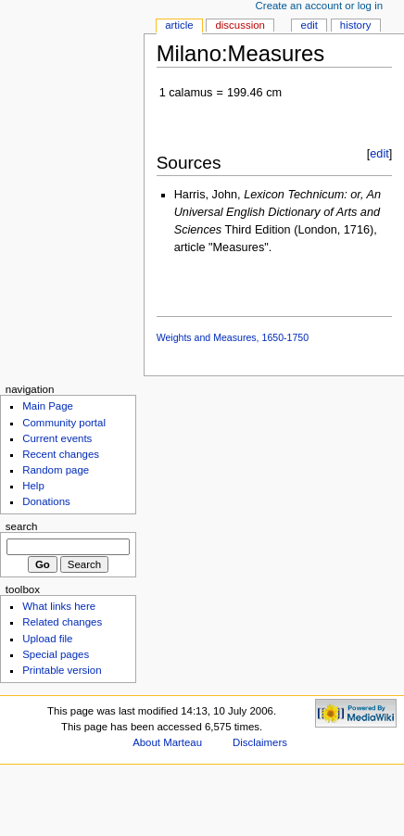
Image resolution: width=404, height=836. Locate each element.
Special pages (55, 654)
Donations (46, 501)
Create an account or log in (320, 5)
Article (179, 25)
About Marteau (167, 742)
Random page (55, 469)
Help (33, 485)
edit (379, 153)
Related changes (62, 621)
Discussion (239, 25)
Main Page (47, 406)
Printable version (61, 670)
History (356, 25)
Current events (57, 438)
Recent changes (60, 454)
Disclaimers (260, 742)
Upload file (47, 638)
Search (22, 526)
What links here (58, 606)
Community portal (64, 422)
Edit (309, 25)
